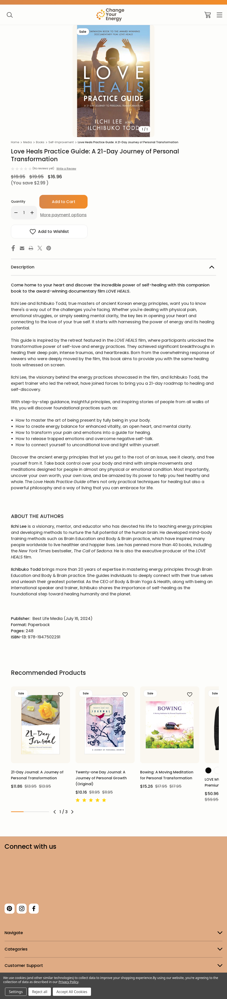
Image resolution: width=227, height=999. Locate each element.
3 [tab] (42, 811)
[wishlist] (54, 694)
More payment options (63, 215)
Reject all (39, 991)
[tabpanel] (40, 739)
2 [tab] (30, 811)
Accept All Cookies (71, 991)
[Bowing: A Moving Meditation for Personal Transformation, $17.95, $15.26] (169, 724)
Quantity (18, 201)
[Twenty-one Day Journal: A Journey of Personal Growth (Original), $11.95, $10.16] (105, 724)
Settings (16, 991)
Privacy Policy (68, 982)
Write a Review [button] (66, 169)
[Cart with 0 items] (207, 15)
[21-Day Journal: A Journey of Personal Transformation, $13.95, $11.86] (40, 724)
